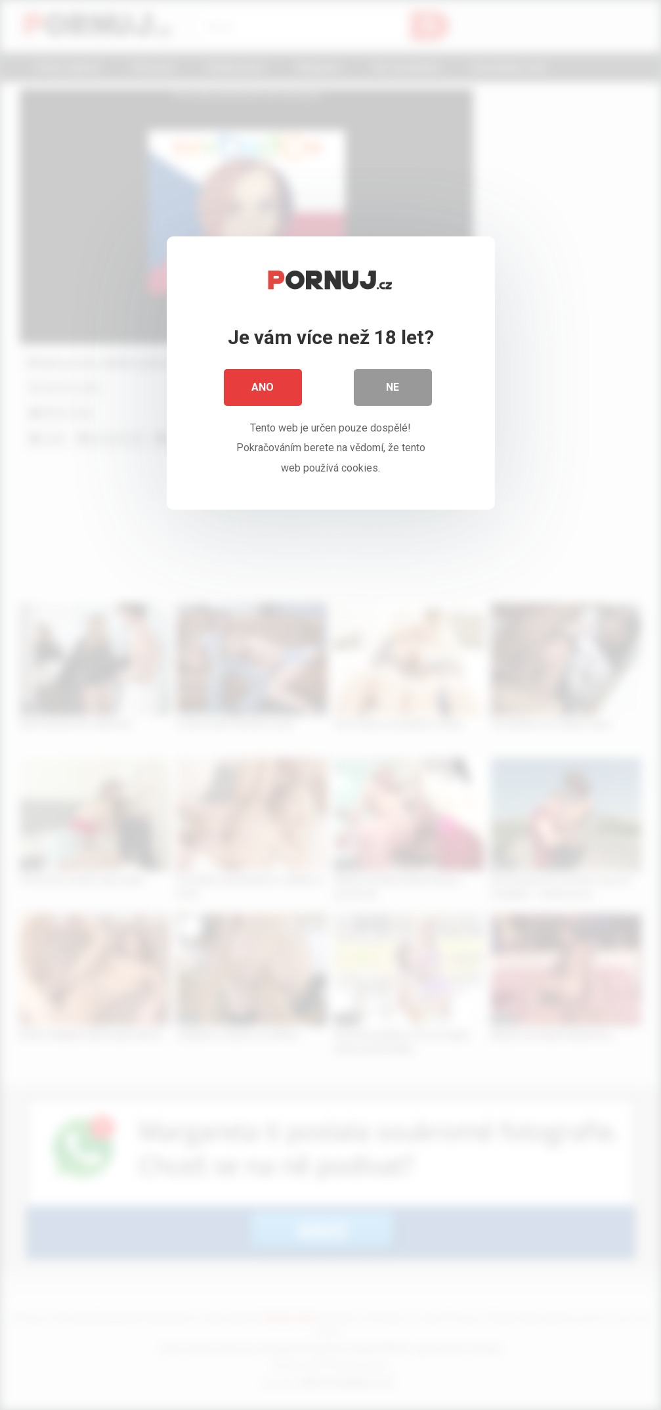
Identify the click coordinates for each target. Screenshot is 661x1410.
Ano (263, 387)
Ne (393, 387)
